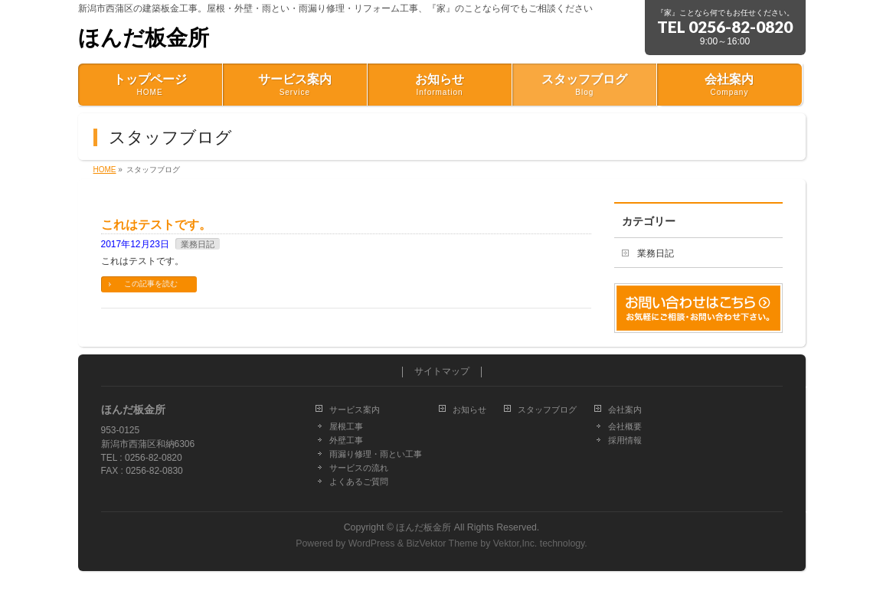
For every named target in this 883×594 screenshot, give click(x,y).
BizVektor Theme (442, 543)
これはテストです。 (156, 224)
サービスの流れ (358, 467)
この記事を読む (151, 283)
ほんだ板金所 (143, 38)
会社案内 (625, 409)
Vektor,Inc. (515, 543)
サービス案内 (354, 409)
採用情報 (625, 440)
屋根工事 (346, 426)
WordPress (371, 543)
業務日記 (197, 244)
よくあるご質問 (358, 481)
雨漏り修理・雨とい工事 (375, 454)
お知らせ (469, 409)
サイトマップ (441, 372)
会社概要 (625, 426)
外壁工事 (346, 440)
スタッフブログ (547, 409)
